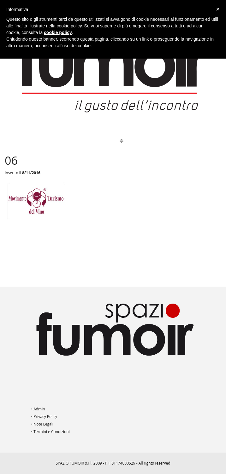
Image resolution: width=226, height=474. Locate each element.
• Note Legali (42, 424)
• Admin (38, 409)
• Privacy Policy (44, 416)
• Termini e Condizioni (50, 431)
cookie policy (58, 32)
